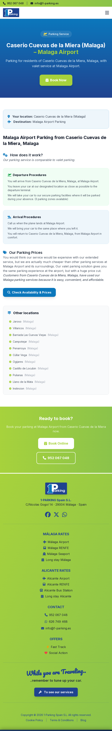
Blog (83, 720)
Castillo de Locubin (29, 368)
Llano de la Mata (27, 382)
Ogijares (22, 362)
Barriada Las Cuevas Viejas (34, 335)
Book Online (56, 443)
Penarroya (23, 348)
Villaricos (22, 328)
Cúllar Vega (24, 355)
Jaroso (21, 321)
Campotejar (24, 342)
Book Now (56, 80)
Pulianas (22, 375)
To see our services (56, 692)
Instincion (23, 388)
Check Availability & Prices (29, 292)
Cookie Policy (34, 720)
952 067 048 (56, 458)
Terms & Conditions (62, 720)
